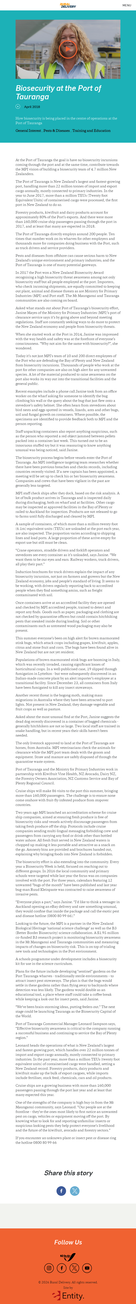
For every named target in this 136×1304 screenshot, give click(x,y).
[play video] (68, 49)
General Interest (29, 131)
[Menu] (126, 5)
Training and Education (91, 131)
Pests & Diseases (56, 131)
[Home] (68, 4)
